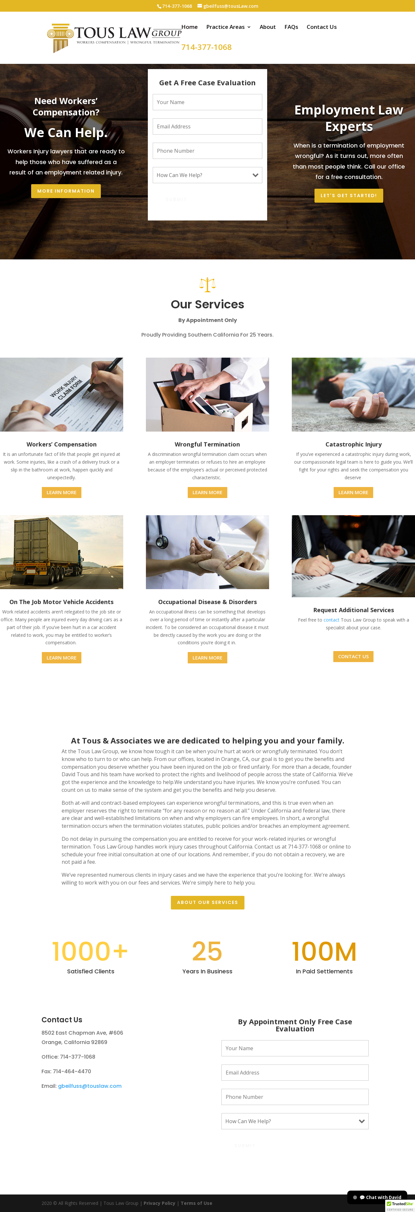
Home (189, 27)
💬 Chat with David (377, 1197)
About (268, 27)
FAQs (291, 27)
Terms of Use (195, 1203)
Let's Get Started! (349, 195)
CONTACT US (353, 656)
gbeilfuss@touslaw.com (90, 1086)
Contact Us (322, 27)
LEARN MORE (62, 492)
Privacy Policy (159, 1203)
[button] (400, 1206)
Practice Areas (225, 27)
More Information (66, 191)
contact (331, 620)
